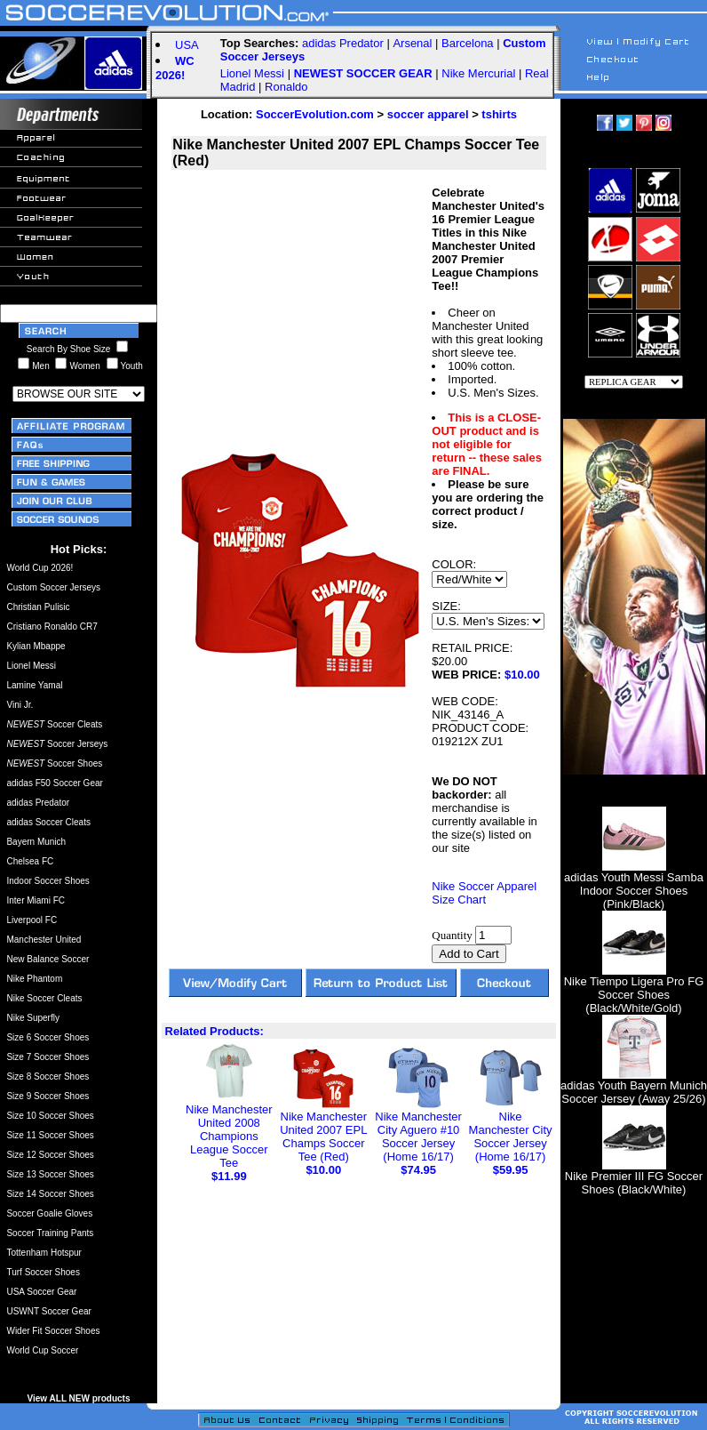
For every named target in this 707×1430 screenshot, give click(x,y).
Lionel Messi (252, 73)
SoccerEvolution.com (315, 114)
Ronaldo (286, 86)
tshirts (499, 114)
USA (187, 45)
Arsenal (412, 43)
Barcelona (467, 43)
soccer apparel (428, 114)
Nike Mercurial (478, 73)
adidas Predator (343, 43)
